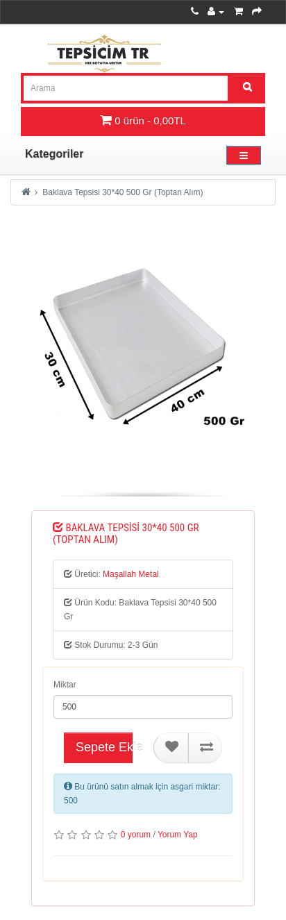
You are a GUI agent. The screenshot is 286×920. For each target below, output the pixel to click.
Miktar (64, 684)
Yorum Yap (178, 834)
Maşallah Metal (131, 574)
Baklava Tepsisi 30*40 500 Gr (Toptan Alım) (122, 192)
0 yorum (136, 834)
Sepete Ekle (104, 747)
